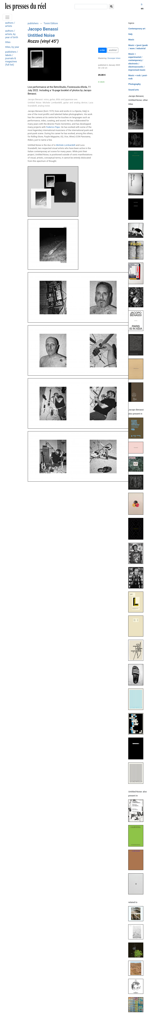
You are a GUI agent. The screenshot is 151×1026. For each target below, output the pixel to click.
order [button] (102, 50)
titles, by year (12, 47)
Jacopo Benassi (43, 28)
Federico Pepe (53, 127)
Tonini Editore (51, 23)
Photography (134, 84)
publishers (33, 23)
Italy (130, 34)
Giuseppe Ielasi (113, 58)
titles (7, 42)
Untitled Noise (41, 35)
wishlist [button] (113, 50)
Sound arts (133, 89)
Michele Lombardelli (65, 145)
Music (131, 39)
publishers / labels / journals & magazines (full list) (11, 58)
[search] (91, 6)
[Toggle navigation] (7, 17)
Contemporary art (136, 28)
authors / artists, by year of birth (11, 34)
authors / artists (10, 24)
